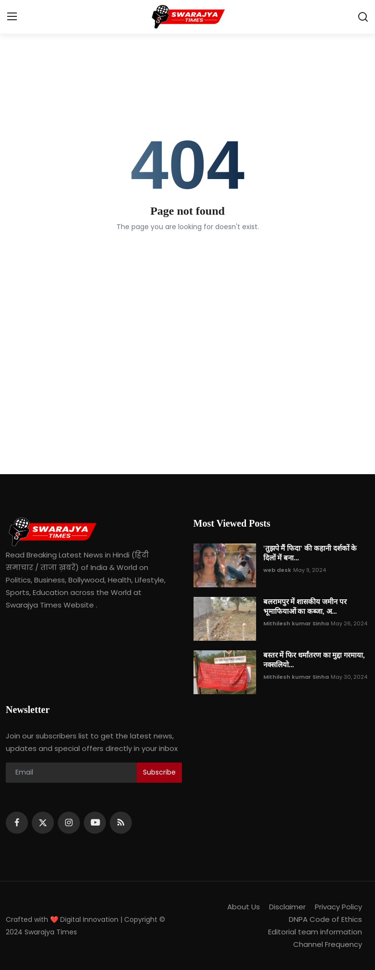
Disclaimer (287, 907)
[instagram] (69, 823)
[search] (363, 16)
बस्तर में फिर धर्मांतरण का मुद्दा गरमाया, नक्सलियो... (314, 660)
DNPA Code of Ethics (325, 919)
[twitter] (43, 823)
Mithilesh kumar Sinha (296, 623)
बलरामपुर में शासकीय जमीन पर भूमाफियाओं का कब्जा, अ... (305, 606)
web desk (277, 570)
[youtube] (95, 823)
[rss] (121, 823)
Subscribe (159, 772)
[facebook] (17, 823)
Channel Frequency (327, 944)
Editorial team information (315, 932)
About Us (243, 907)
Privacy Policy (338, 907)
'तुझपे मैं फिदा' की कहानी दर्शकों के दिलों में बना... (310, 553)
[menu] (12, 16)
